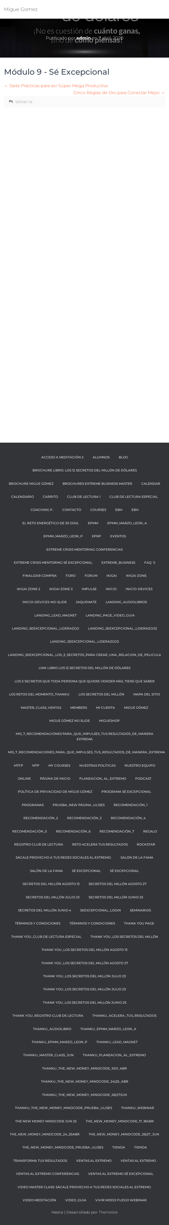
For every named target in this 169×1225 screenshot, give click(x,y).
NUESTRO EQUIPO (140, 765)
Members (78, 708)
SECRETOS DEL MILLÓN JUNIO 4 (44, 910)
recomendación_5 (29, 831)
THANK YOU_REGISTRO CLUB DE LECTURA (48, 1016)
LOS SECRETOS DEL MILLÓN (101, 694)
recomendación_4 (128, 818)
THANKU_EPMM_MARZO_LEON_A (108, 1029)
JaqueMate (86, 602)
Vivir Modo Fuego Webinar (121, 1200)
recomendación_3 (84, 818)
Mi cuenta (105, 708)
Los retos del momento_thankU (39, 694)
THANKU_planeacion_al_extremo (114, 1055)
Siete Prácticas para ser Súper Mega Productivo (56, 85)
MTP (35, 765)
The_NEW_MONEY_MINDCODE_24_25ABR (45, 1134)
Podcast (143, 778)
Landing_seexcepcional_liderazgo (45, 628)
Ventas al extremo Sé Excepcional (120, 1174)
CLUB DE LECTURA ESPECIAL (133, 497)
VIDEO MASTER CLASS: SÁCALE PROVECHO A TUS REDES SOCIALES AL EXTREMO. (84, 1187)
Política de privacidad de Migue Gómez (55, 792)
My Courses (59, 765)
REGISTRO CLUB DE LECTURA (38, 844)
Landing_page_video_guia (110, 615)
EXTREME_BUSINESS (118, 563)
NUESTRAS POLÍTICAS (97, 765)
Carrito (50, 497)
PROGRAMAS (33, 805)
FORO (71, 576)
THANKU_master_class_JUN (48, 1055)
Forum (91, 576)
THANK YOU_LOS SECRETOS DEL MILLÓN (124, 937)
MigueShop (109, 721)
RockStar (146, 844)
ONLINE (24, 778)
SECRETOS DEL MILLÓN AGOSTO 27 (117, 884)
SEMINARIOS (140, 910)
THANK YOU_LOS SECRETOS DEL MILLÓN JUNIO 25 (84, 1002)
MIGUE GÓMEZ (136, 708)
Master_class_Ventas (41, 708)
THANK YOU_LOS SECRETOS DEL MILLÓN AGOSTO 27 (84, 963)
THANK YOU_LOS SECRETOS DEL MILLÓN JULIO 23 (84, 976)
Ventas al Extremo (94, 1161)
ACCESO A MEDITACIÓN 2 (62, 457)
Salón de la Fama (46, 871)
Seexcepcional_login (100, 910)
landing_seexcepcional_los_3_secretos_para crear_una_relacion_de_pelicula (84, 655)
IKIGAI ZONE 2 (28, 589)
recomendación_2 (40, 818)
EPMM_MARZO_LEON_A (127, 523)
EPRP (96, 536)
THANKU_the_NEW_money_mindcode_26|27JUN (84, 1095)
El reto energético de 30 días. (50, 523)
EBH (118, 510)
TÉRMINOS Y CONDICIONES (37, 923)
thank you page (139, 923)
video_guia (75, 1200)
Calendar (150, 484)
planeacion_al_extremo (102, 778)
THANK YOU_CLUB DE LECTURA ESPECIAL (46, 937)
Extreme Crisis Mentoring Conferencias (84, 549)
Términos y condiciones (92, 923)
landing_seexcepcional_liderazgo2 (122, 628)
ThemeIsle (108, 1212)
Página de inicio (55, 778)
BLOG (123, 457)
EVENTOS (118, 536)
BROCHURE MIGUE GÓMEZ (31, 484)
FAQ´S (149, 563)
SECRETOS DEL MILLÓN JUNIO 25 (116, 897)
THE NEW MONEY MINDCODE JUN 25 (46, 1121)
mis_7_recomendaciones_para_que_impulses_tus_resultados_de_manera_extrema (86, 752)
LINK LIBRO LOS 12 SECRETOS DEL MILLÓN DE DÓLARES (84, 668)
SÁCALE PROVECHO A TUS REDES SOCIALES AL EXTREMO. (64, 857)
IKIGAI (111, 576)
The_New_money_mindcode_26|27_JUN (124, 1134)
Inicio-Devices (139, 589)
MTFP (18, 765)
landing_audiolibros (126, 602)
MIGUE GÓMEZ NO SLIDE (69, 721)
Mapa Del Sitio (146, 694)
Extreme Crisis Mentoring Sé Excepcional (53, 563)
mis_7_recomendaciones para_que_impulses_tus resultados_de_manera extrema (84, 736)
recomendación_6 (73, 831)
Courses (98, 510)
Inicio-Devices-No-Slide (44, 602)
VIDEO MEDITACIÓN (39, 1200)
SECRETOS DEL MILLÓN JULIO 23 (53, 897)
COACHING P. (42, 510)
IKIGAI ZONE (136, 576)
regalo (150, 831)
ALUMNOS (101, 457)
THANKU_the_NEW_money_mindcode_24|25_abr (84, 1081)
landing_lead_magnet (55, 615)
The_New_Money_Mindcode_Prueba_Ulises (62, 1147)
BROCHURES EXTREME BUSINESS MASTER (97, 484)
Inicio (111, 589)
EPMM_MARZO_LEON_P (63, 536)
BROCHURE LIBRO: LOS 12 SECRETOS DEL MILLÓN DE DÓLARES (84, 470)
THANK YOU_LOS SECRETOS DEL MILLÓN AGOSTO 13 (84, 950)
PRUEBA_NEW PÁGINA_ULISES (79, 805)
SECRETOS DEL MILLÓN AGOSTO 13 (51, 884)
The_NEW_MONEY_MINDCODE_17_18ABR (120, 1121)
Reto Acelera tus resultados (100, 844)
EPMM (93, 523)
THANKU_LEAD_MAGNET (117, 1042)
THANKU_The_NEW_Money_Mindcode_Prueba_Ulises (63, 1108)
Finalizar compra (40, 576)
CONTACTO (71, 510)
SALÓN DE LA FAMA (137, 857)
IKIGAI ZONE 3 (61, 589)
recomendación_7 (117, 831)
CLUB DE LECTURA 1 (83, 497)
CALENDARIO (22, 497)
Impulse (89, 589)
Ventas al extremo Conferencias (47, 1174)
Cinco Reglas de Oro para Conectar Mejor (119, 92)
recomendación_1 (130, 805)
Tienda (118, 1147)
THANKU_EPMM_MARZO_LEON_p (59, 1042)
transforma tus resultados (40, 1161)
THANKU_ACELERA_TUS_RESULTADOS (124, 1016)
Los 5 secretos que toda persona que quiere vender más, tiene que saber (85, 681)
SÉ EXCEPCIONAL (86, 871)
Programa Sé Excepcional (126, 792)
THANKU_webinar (137, 1108)
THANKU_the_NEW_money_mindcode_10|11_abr (84, 1068)
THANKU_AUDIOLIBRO (52, 1029)
